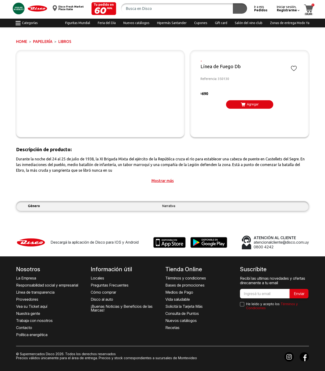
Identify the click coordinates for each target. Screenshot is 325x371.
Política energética (31, 335)
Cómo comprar (103, 292)
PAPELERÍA (42, 41)
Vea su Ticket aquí (31, 306)
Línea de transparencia (35, 292)
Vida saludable (177, 299)
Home (21, 41)
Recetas (172, 327)
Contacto (24, 327)
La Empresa (26, 278)
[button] (103, 8)
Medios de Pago (179, 292)
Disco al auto (102, 299)
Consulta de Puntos (182, 313)
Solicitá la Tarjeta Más (184, 306)
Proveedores (27, 299)
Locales (97, 278)
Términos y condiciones (185, 278)
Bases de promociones (185, 285)
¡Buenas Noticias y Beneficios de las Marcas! (122, 308)
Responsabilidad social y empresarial (47, 285)
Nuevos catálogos (181, 320)
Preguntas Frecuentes (109, 285)
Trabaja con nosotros (34, 320)
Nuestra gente (28, 313)
